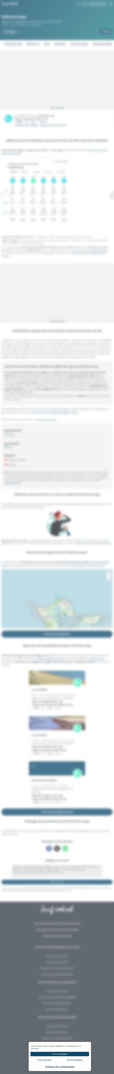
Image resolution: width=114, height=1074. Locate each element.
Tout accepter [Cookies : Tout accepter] (60, 1054)
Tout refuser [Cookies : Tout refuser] (44, 1060)
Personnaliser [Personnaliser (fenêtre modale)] (75, 1060)
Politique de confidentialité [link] (60, 1066)
